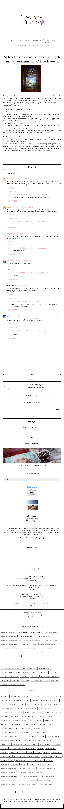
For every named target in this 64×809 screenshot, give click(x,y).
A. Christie (4, 696)
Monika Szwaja (48, 740)
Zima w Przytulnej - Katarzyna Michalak (32, 465)
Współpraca (45, 40)
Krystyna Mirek (15, 724)
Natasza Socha (5, 744)
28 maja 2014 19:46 (41, 273)
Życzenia (27, 792)
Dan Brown (35, 700)
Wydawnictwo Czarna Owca (10, 652)
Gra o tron (18, 712)
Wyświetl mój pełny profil (36, 387)
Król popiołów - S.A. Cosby (32, 587)
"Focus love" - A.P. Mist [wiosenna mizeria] (32, 605)
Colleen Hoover (18, 700)
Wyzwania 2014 (34, 45)
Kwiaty (33, 724)
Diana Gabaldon (46, 700)
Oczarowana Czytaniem (32, 594)
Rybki (51, 756)
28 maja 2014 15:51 (24, 261)
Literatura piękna (39, 672)
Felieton (54, 680)
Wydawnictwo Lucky (50, 640)
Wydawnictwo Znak (50, 632)
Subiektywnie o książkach (32, 576)
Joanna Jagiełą (13, 207)
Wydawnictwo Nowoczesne (51, 652)
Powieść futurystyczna (39, 680)
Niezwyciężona (18, 744)
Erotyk (3, 704)
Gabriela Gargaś (30, 708)
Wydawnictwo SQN (44, 648)
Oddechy (34, 744)
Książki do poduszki (15, 234)
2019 (27, 43)
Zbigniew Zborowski (7, 792)
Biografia (4, 680)
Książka (7, 169)
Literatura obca (44, 668)
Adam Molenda (15, 696)
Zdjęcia (19, 792)
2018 (33, 43)
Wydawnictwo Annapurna (32, 640)
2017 (38, 43)
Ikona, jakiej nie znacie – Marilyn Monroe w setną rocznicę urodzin (32, 615)
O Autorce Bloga (31, 40)
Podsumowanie (50, 748)
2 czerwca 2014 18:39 (41, 330)
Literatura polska (15, 169)
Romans (13, 676)
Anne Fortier (27, 696)
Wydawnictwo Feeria (8, 632)
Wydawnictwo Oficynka (42, 636)
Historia (4, 676)
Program (46, 752)
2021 (17, 43)
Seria (11, 760)
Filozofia (4, 684)
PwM (9, 756)
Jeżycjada (41, 716)
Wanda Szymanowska (44, 764)
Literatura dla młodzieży (9, 672)
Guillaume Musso (30, 712)
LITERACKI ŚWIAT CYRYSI (32, 613)
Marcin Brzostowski (53, 736)
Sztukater (22, 632)
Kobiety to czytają (36, 720)
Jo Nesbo (50, 716)
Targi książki (5, 764)
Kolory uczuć (49, 720)
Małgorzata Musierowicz (33, 740)
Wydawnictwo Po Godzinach (10, 656)
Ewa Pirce (21, 704)
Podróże (52, 672)
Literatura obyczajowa (8, 668)
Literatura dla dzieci (45, 724)
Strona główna (15, 40)
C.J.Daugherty (5, 700)
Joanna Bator (5, 720)
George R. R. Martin (45, 708)
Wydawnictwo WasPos (8, 636)
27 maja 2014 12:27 (22, 179)
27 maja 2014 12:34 (41, 194)
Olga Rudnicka (44, 744)
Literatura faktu (25, 728)
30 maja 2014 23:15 (24, 286)
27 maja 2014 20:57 (41, 248)
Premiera (38, 752)
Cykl (27, 700)
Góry (39, 712)
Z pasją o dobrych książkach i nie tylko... (32, 604)
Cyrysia (10, 316)
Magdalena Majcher (37, 736)
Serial (30, 760)
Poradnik (25, 680)
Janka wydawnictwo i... (8, 648)
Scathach (11, 179)
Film (2, 708)
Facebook (30, 704)
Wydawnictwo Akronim (27, 648)
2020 (22, 43)
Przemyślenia (56, 752)
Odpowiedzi (13, 191)
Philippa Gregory (15, 748)
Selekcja (58, 756)
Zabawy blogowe (33, 788)
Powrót (30, 752)
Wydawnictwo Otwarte (28, 644)
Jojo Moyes (15, 720)
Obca (27, 744)
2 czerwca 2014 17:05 (21, 316)
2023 (53, 40)
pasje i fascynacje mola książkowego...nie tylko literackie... (32, 585)
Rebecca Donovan (19, 756)
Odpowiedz (11, 187)
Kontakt (45, 45)
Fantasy (23, 676)
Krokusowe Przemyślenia (22, 194)
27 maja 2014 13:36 (41, 221)
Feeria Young (35, 632)
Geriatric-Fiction (16, 684)
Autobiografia (38, 696)
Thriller (33, 676)
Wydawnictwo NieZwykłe (9, 644)
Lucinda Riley (23, 736)
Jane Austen (14, 716)
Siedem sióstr (38, 760)
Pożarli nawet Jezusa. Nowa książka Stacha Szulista (32, 578)
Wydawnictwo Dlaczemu (31, 652)
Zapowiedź (44, 788)
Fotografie (18, 708)
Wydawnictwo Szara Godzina (10, 640)
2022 (12, 43)
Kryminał (25, 672)
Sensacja (44, 676)
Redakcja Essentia (25, 636)
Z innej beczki (20, 788)
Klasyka (54, 676)
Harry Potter (48, 712)
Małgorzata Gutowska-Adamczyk (11, 740)
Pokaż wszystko (32, 621)
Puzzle (3, 756)
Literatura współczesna (9, 736)
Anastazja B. (12, 261)
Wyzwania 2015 (21, 45)
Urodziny (32, 764)
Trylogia (23, 764)
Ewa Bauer (12, 704)
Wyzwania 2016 (47, 43)
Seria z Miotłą (20, 760)
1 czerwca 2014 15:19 (41, 302)
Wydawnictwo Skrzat (47, 644)
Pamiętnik (15, 680)
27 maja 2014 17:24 (30, 234)
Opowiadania (56, 744)
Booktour (58, 696)
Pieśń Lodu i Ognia (29, 748)
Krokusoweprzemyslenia (32, 402)
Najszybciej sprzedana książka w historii (32, 596)
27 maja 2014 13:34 (26, 207)
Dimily (56, 700)
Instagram (4, 716)
